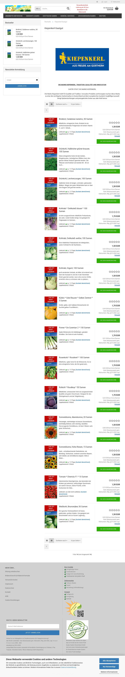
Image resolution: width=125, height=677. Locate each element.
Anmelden (22, 86)
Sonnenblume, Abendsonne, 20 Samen (75, 417)
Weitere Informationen (109, 672)
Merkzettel (115, 2)
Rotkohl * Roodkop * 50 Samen (72, 387)
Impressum (9, 584)
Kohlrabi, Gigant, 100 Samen (71, 268)
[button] (97, 2)
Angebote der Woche (13, 16)
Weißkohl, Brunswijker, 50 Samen (73, 506)
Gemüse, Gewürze (67, 16)
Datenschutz (9, 588)
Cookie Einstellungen (12, 600)
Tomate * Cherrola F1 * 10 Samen (73, 477)
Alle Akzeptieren (109, 661)
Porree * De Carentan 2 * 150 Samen (74, 328)
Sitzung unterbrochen (12, 571)
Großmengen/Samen (86, 16)
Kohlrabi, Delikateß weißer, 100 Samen (75, 238)
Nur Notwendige (109, 667)
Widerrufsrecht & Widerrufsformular (17, 576)
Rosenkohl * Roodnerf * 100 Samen (74, 357)
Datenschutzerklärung (68, 667)
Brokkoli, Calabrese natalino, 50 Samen (76, 119)
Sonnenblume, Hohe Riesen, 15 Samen (75, 447)
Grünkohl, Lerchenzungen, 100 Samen (75, 178)
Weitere (102, 16)
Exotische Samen (50, 16)
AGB (6, 596)
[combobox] (61, 104)
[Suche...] (38, 8)
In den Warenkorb (108, 141)
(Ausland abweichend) (82, 132)
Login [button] (104, 2)
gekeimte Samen (32, 16)
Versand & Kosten (11, 580)
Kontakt (7, 592)
